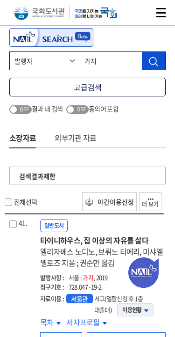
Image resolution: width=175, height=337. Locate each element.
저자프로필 (86, 322)
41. (23, 223)
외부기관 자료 (75, 137)
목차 (50, 322)
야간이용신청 (109, 201)
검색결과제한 (37, 176)
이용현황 (135, 310)
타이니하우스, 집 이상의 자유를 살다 (103, 251)
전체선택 (25, 201)
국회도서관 (39, 13)
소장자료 (22, 137)
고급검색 (88, 87)
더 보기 (150, 203)
